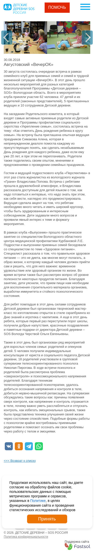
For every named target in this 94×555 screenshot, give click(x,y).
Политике (38, 501)
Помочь (57, 7)
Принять (47, 518)
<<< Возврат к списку (20, 461)
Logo (19, 9)
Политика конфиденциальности (26, 536)
